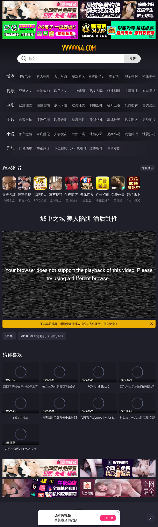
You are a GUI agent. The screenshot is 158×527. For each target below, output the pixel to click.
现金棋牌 (131, 76)
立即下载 (108, 518)
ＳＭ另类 (149, 90)
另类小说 (113, 134)
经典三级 (113, 105)
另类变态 (149, 105)
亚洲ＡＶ (25, 90)
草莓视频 (60, 148)
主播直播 (131, 90)
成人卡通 (60, 105)
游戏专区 (78, 76)
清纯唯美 (113, 119)
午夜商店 (43, 148)
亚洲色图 (43, 119)
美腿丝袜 (96, 119)
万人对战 (60, 76)
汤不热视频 (78, 148)
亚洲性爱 (25, 105)
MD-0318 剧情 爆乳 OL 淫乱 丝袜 (42, 336)
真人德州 (43, 76)
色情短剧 (113, 148)
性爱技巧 (149, 134)
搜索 (132, 58)
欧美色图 (60, 119)
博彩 (10, 76)
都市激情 (25, 134)
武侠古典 (78, 134)
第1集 (9, 336)
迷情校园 (96, 134)
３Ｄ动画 (78, 90)
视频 (10, 90)
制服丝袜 (96, 105)
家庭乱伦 (43, 134)
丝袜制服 (113, 90)
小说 (10, 134)
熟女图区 (131, 119)
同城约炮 (25, 148)
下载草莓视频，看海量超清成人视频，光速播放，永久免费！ (96, 323)
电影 (10, 105)
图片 (10, 119)
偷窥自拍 (25, 119)
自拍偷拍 (43, 90)
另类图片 (149, 119)
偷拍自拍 (43, 105)
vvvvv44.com (79, 48)
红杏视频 (96, 148)
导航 (10, 148)
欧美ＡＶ (60, 90)
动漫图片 (78, 119)
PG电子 (25, 76)
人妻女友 (60, 134)
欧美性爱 (78, 105)
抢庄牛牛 (149, 76)
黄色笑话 (131, 134)
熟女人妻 (96, 90)
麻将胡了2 (95, 76)
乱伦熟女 (131, 105)
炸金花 (113, 76)
